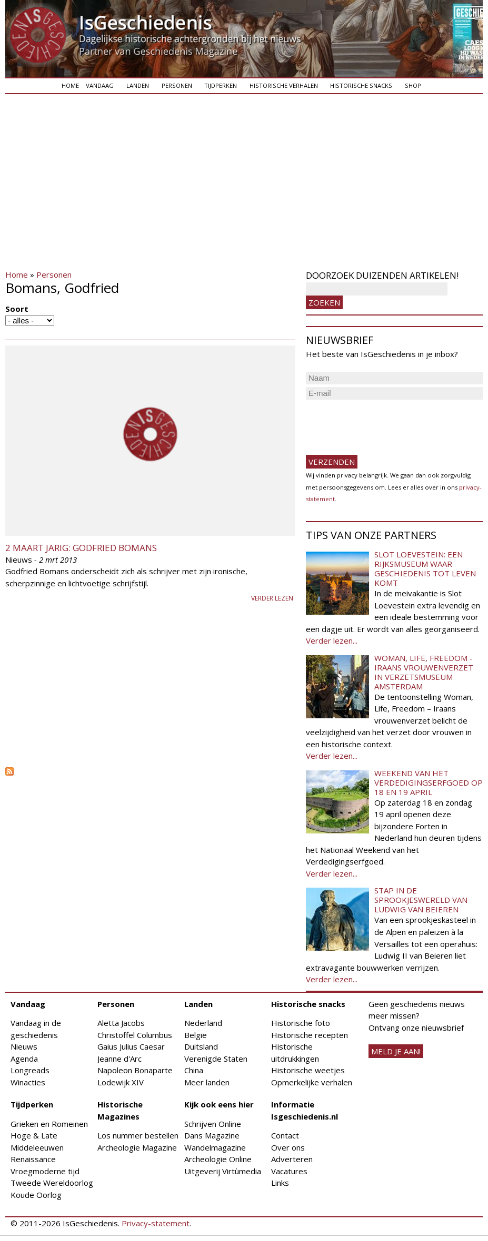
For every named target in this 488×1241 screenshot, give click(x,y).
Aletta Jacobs (121, 1023)
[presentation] (386, 422)
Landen (137, 85)
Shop (413, 85)
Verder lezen (272, 598)
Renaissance (33, 1159)
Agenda (24, 1058)
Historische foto (300, 1023)
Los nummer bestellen (137, 1135)
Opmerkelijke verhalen (311, 1082)
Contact (285, 1135)
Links (280, 1182)
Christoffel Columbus (134, 1035)
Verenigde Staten (215, 1058)
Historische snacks (361, 85)
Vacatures (289, 1171)
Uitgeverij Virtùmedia (222, 1171)
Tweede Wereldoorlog (52, 1182)
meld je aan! (396, 1051)
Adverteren (292, 1159)
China (193, 1070)
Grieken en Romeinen (49, 1123)
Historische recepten (309, 1035)
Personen (177, 85)
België (195, 1035)
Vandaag (100, 85)
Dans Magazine (212, 1135)
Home (70, 85)
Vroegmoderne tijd (45, 1171)
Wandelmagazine (215, 1147)
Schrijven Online (212, 1123)
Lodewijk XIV (120, 1082)
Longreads (30, 1070)
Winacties (28, 1082)
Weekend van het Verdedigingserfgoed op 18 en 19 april (428, 782)
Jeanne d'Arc (119, 1058)
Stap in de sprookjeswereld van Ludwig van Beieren (420, 899)
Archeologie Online (218, 1159)
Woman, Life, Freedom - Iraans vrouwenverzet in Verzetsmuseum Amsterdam (423, 672)
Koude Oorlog (36, 1194)
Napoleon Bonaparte (135, 1070)
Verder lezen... (331, 640)
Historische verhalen (284, 85)
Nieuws (24, 1046)
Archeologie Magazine (137, 1147)
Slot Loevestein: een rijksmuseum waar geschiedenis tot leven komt (425, 568)
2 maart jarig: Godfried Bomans (81, 548)
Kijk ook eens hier (219, 1104)
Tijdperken (220, 85)
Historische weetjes (308, 1070)
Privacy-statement (156, 1223)
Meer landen (207, 1082)
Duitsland (201, 1046)
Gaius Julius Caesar (131, 1046)
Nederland (203, 1023)
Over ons (288, 1147)
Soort (16, 308)
